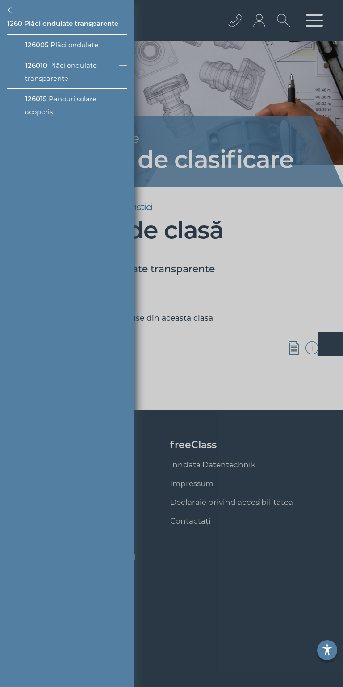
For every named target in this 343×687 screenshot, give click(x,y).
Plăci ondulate (61, 45)
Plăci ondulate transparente (61, 72)
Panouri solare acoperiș (60, 105)
